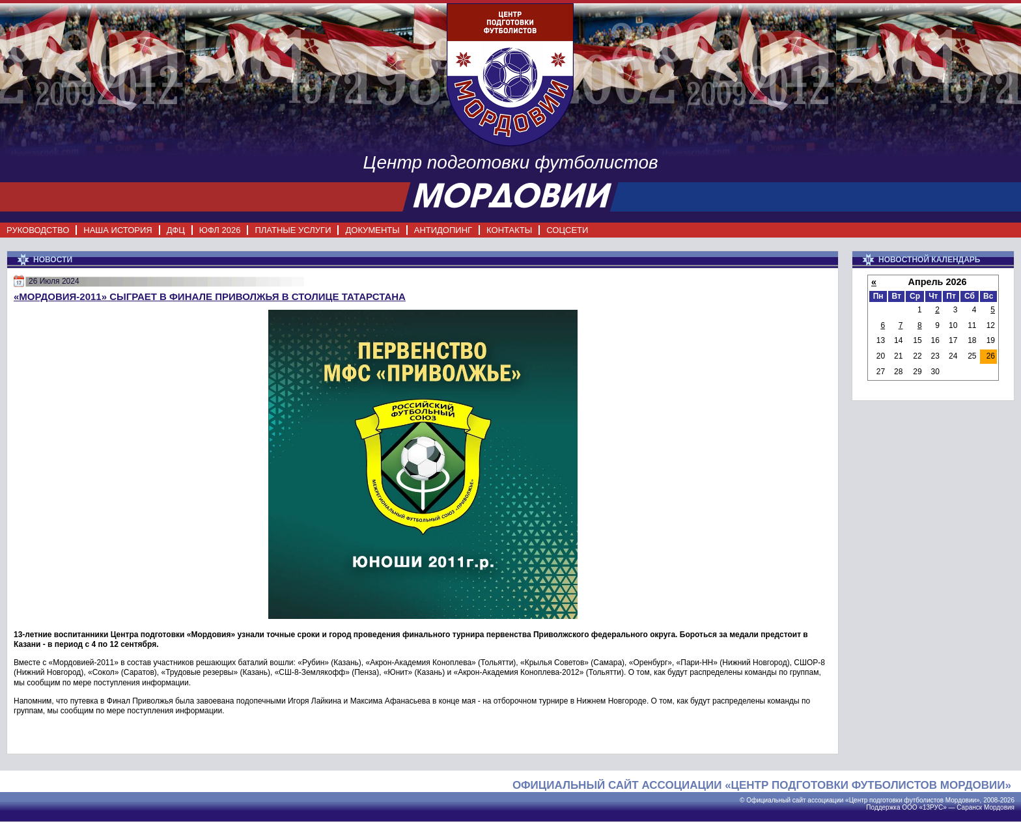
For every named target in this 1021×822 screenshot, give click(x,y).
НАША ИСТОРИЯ (117, 230)
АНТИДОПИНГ (443, 230)
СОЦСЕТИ (567, 230)
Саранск (969, 807)
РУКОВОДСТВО (38, 230)
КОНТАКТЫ (509, 230)
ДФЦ (176, 230)
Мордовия (999, 807)
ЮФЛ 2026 (220, 230)
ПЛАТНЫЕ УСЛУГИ (293, 230)
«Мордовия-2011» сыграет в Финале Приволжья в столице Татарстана (210, 296)
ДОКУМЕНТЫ (372, 230)
